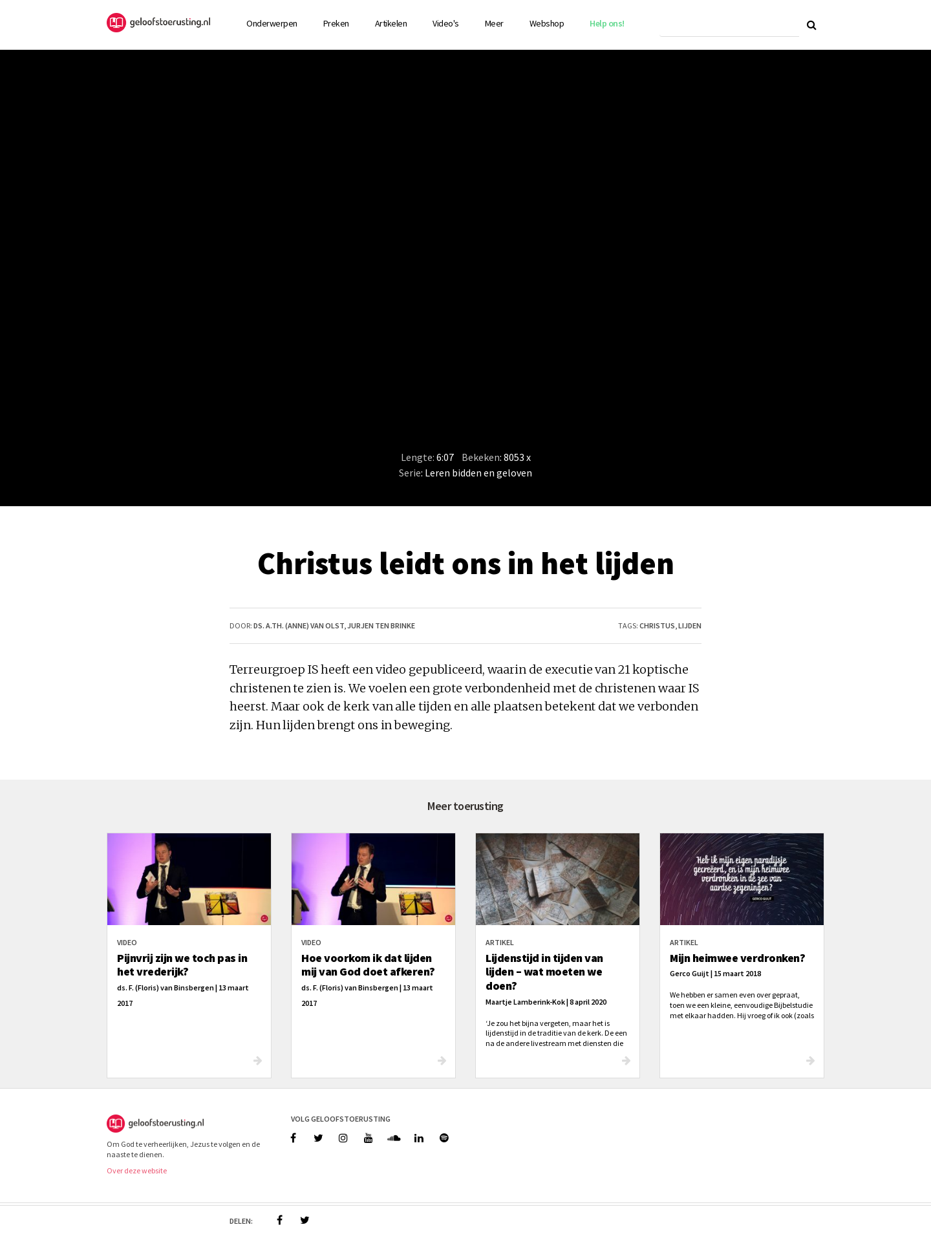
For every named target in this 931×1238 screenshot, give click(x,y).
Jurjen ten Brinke (381, 625)
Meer (494, 23)
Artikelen (391, 23)
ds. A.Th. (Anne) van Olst (298, 625)
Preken (336, 23)
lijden (689, 625)
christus (657, 625)
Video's (446, 23)
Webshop (547, 23)
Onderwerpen (271, 23)
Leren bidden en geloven (478, 472)
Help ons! (607, 23)
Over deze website (137, 1170)
